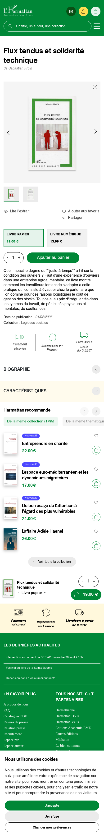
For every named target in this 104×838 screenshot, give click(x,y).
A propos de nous (16, 704)
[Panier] (95, 11)
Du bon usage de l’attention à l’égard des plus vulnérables (49, 508)
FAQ (7, 710)
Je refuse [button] (52, 816)
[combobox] (36, 593)
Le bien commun (68, 745)
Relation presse (14, 728)
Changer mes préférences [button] (52, 827)
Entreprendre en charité (45, 443)
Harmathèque (65, 710)
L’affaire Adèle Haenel (42, 531)
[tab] (24, 238)
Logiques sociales (34, 323)
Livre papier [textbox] (32, 592)
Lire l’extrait (16, 211)
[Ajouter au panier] (96, 450)
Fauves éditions (67, 734)
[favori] (96, 436)
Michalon (62, 740)
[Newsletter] (71, 11)
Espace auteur (13, 746)
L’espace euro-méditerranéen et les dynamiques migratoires (55, 475)
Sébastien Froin (20, 68)
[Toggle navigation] (96, 26)
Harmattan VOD (67, 722)
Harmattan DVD (67, 716)
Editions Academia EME (73, 728)
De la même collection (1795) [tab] (30, 421)
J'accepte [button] (52, 805)
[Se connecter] (83, 11)
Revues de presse (16, 722)
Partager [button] (72, 218)
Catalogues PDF (15, 716)
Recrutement (13, 734)
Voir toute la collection (54, 561)
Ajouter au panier (53, 258)
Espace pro (11, 740)
